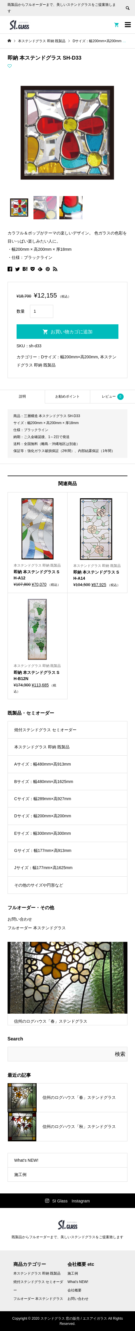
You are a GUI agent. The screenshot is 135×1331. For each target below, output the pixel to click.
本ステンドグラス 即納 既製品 (42, 747)
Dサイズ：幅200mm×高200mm (69, 357)
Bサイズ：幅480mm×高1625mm (43, 781)
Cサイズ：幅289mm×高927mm (42, 798)
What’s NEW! (78, 1282)
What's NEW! (26, 1160)
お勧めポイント (67, 396)
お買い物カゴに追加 (72, 331)
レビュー (113, 397)
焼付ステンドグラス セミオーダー (45, 729)
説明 (22, 396)
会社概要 (74, 1290)
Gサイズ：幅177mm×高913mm (42, 850)
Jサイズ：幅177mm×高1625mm (43, 867)
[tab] (22, 396)
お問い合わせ (20, 919)
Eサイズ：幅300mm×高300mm (42, 833)
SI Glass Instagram (71, 1201)
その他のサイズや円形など (38, 885)
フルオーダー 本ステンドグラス (37, 928)
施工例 (20, 1174)
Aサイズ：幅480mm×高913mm (42, 764)
